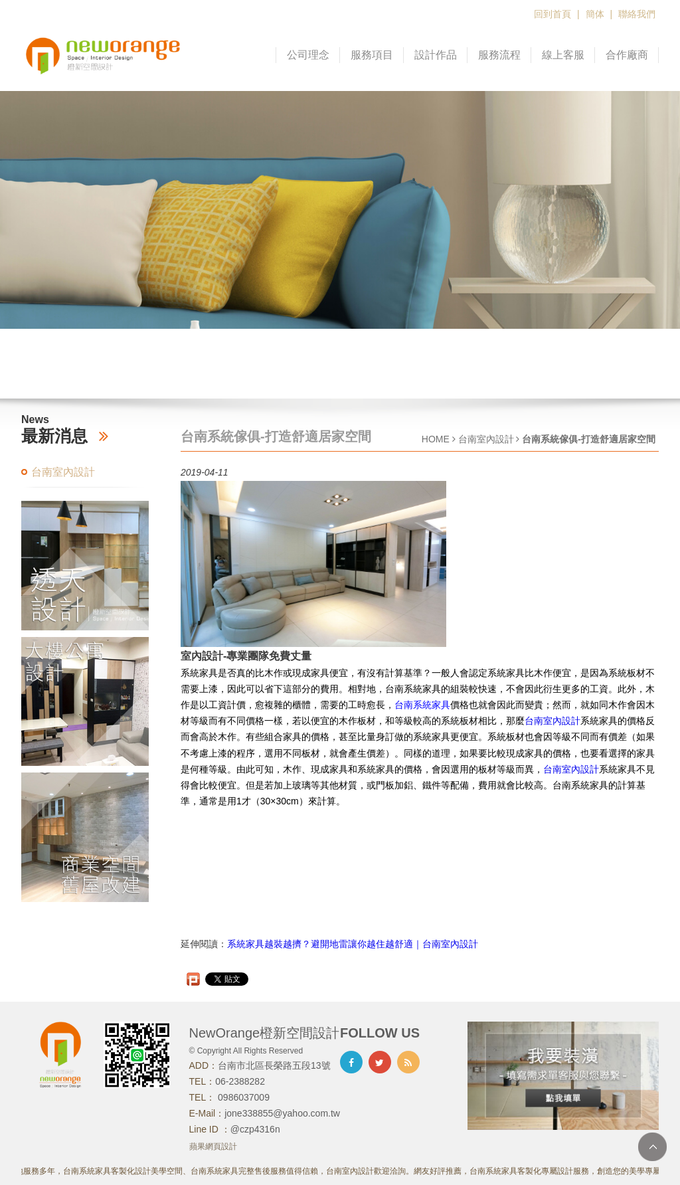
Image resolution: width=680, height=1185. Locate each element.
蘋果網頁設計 (213, 1146)
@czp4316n (255, 1129)
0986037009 (242, 1097)
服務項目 (372, 54)
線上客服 (563, 54)
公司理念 (308, 54)
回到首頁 (552, 14)
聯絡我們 (636, 14)
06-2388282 (240, 1081)
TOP (652, 1147)
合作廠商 (627, 54)
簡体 (595, 14)
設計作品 (435, 54)
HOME (436, 439)
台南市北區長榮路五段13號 (274, 1065)
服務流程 (499, 54)
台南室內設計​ (571, 769)
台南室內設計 (63, 472)
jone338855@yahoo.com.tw (282, 1113)
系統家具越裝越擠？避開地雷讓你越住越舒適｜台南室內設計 (352, 944)
